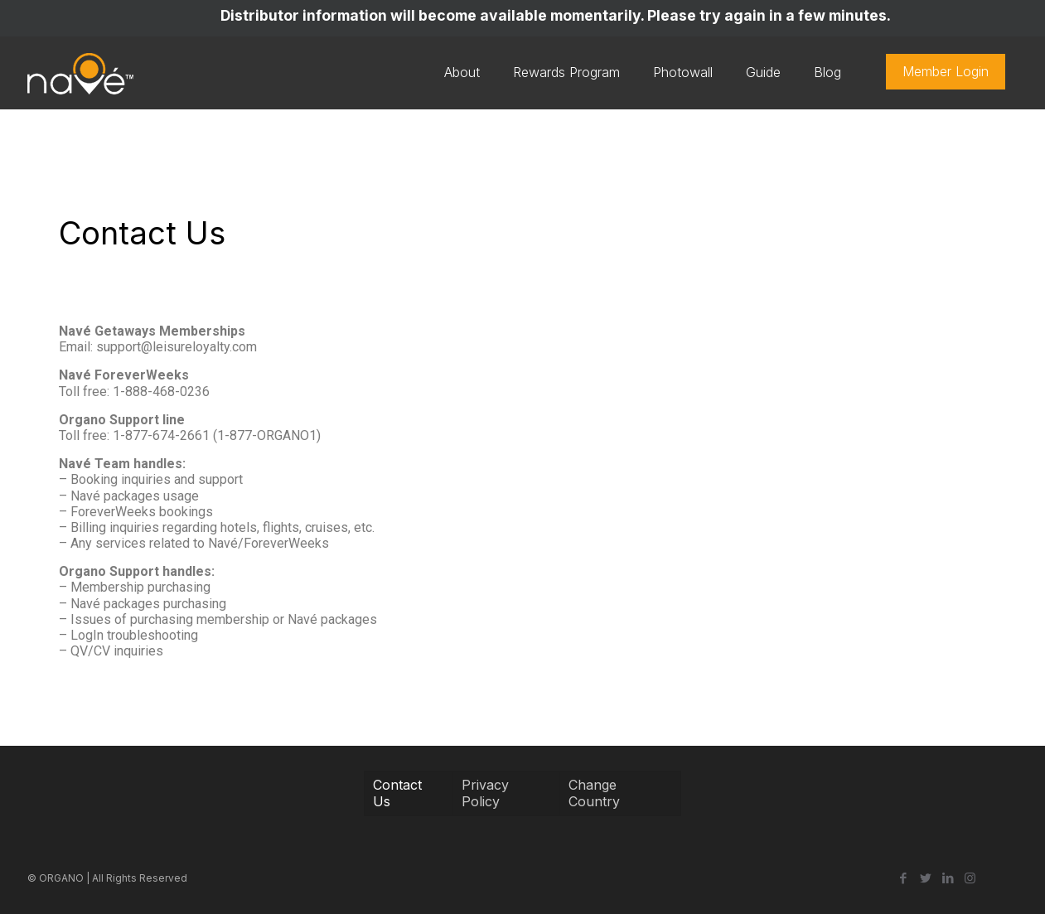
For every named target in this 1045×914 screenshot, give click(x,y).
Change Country (594, 792)
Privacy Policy (485, 792)
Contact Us (397, 792)
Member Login (945, 71)
